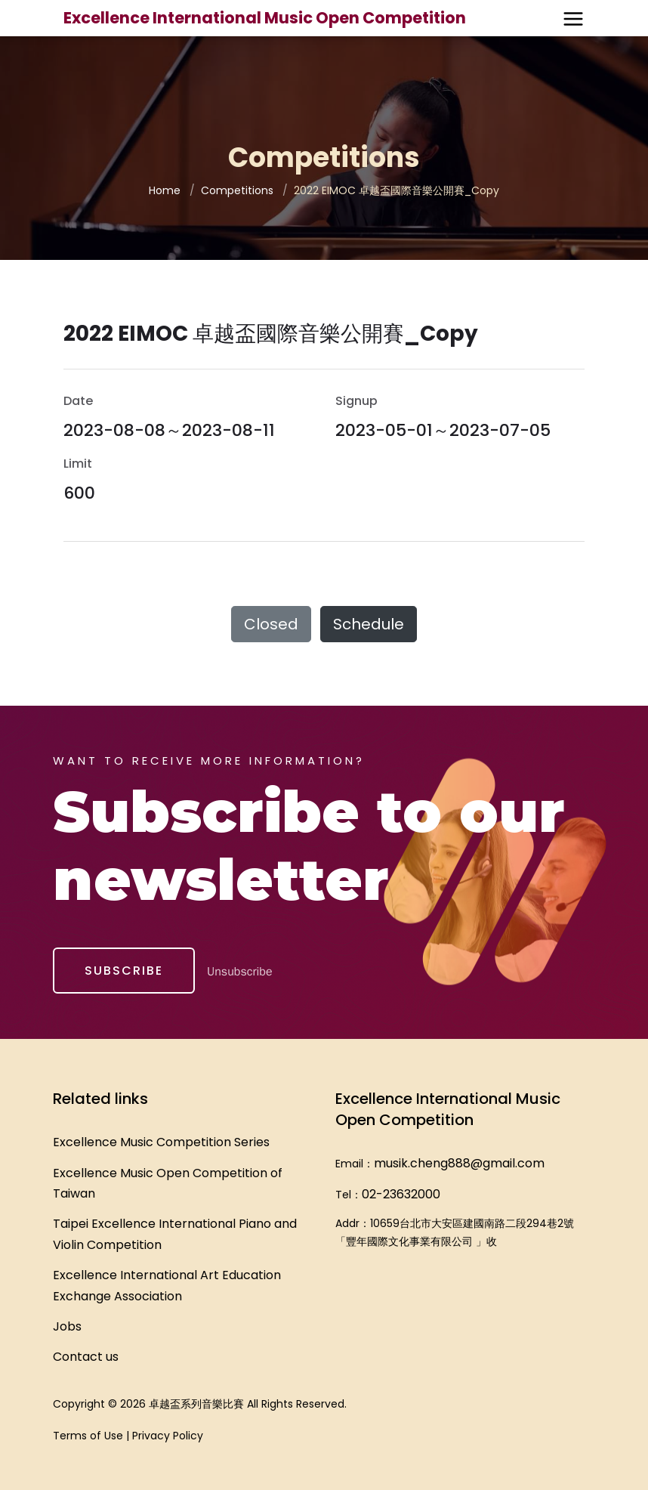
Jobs (67, 1326)
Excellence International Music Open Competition (264, 18)
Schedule (368, 624)
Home (165, 190)
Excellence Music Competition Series (161, 1142)
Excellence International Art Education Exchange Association (167, 1285)
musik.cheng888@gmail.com (459, 1163)
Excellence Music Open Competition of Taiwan (167, 1183)
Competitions (237, 190)
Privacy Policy (167, 1435)
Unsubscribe (240, 971)
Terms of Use (88, 1435)
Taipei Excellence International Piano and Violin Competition (175, 1234)
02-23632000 (401, 1194)
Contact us (86, 1356)
